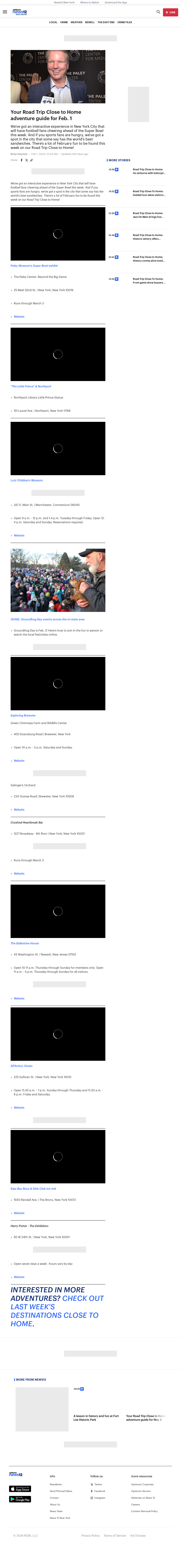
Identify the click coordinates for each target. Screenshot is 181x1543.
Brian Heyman (19, 154)
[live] (170, 12)
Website (19, 316)
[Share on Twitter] (26, 160)
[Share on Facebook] (21, 160)
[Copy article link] (31, 160)
